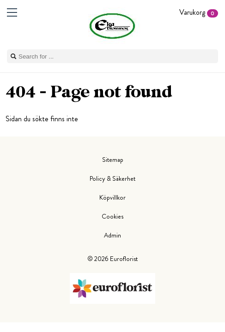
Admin (112, 235)
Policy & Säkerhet (112, 178)
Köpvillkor (112, 197)
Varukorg (198, 12)
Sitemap (112, 159)
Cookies (112, 216)
